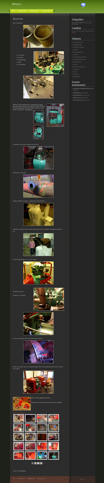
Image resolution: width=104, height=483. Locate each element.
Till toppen (82, 479)
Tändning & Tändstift (78, 47)
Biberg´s (17, 3)
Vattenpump (76, 69)
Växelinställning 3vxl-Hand (80, 57)
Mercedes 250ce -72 (46, 11)
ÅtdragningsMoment (78, 52)
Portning (75, 49)
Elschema (75, 54)
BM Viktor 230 (22, 11)
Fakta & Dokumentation (79, 66)
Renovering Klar (77, 62)
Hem (13, 11)
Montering (75, 74)
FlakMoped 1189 (34, 11)
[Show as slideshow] (19, 413)
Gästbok (73, 32)
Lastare (75, 71)
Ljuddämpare (76, 76)
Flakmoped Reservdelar (79, 59)
